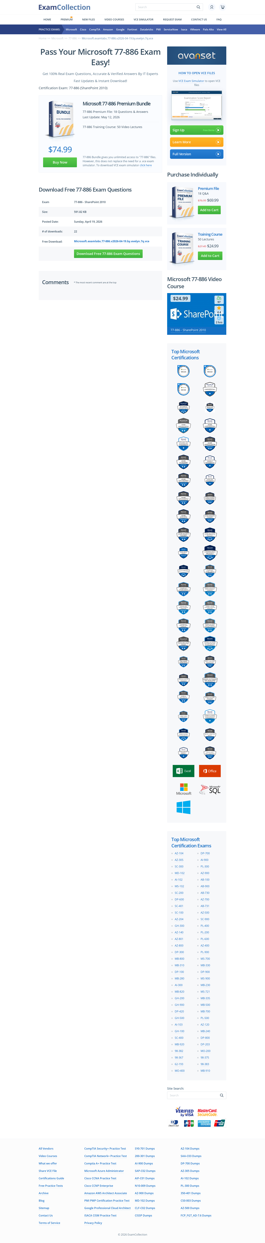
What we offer (48, 1163)
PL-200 (205, 932)
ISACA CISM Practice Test (100, 1215)
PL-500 (205, 1018)
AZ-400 (205, 945)
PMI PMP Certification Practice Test (106, 1200)
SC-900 (205, 919)
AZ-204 (179, 919)
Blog (41, 1200)
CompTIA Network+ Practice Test (105, 1156)
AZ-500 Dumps (190, 1208)
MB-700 (205, 1011)
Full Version (196, 153)
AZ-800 (179, 945)
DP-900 (205, 971)
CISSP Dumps (143, 1215)
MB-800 (179, 958)
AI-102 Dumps (190, 1178)
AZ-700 (205, 899)
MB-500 (205, 1004)
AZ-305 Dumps (190, 1170)
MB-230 (205, 985)
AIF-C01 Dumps (145, 1178)
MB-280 (179, 978)
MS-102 (179, 886)
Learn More (196, 141)
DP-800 (205, 1037)
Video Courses (114, 19)
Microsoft (71, 29)
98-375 (205, 1057)
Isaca (184, 29)
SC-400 (179, 1037)
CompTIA (94, 29)
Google (120, 29)
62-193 (179, 1064)
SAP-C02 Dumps (145, 1170)
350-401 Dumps (191, 1193)
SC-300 (179, 866)
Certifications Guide (51, 1178)
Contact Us (46, 1215)
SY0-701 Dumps (145, 1148)
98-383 (205, 1064)
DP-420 (179, 1011)
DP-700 (205, 853)
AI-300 (179, 985)
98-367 (179, 1057)
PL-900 (205, 952)
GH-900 (179, 1004)
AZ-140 (179, 932)
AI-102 (179, 879)
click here (146, 165)
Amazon (108, 29)
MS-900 (205, 978)
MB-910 (205, 1070)
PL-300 (205, 866)
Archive (44, 1193)
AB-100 (205, 879)
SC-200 (179, 892)
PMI (158, 29)
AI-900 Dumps (144, 1163)
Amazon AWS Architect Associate (105, 1193)
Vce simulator (143, 19)
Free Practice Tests (51, 1185)
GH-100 (179, 1031)
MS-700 (205, 958)
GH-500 (179, 1018)
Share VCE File (48, 1170)
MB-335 (205, 998)
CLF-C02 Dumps (145, 1208)
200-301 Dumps (145, 1156)
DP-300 (179, 952)
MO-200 (205, 1050)
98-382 (179, 1050)
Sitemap (44, 1208)
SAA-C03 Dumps (191, 1156)
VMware (195, 29)
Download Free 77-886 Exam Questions (108, 253)
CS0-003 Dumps (191, 1200)
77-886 (72, 38)
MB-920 (179, 1044)
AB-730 (205, 892)
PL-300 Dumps (190, 1185)
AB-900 (205, 886)
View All (221, 29)
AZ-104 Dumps (190, 1148)
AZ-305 (179, 859)
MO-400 (180, 1070)
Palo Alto (208, 29)
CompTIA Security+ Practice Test (105, 1148)
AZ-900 (205, 873)
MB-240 (205, 1031)
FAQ (219, 19)
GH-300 (179, 925)
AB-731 (205, 906)
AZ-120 (205, 1024)
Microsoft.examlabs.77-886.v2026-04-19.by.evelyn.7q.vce (111, 241)
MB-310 (179, 965)
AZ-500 (205, 912)
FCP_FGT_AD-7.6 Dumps (196, 1215)
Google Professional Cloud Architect (107, 1208)
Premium (67, 19)
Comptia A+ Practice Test (100, 1163)
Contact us (199, 19)
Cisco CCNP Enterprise (98, 1185)
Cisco (83, 29)
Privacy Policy (93, 1222)
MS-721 (205, 991)
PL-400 (205, 925)
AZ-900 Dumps (144, 1193)
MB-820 (179, 991)
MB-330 (205, 965)
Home (47, 19)
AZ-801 (179, 938)
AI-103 (179, 1024)
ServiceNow (171, 29)
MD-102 (180, 873)
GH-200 (179, 998)
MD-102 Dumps (145, 1200)
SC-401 (179, 906)
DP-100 (179, 971)
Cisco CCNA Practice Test (100, 1178)
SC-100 (179, 912)
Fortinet (132, 29)
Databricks (146, 29)
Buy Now (60, 162)
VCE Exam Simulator (191, 80)
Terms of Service (49, 1222)
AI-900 (204, 859)
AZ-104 (179, 853)
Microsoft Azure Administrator (104, 1170)
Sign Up (196, 129)
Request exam (172, 19)
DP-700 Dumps (190, 1163)
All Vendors (46, 1148)
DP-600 (179, 899)
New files (88, 19)
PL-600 (205, 938)
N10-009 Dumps (145, 1185)
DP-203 (205, 1044)
